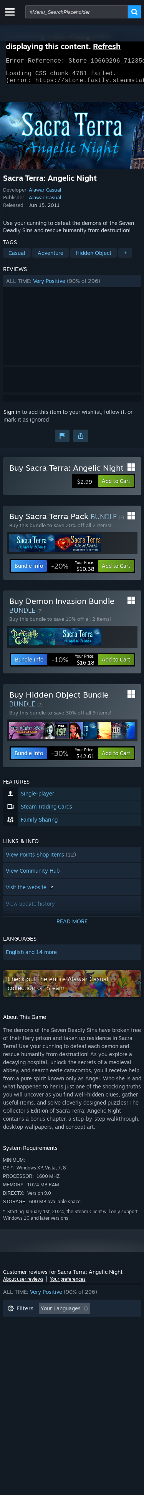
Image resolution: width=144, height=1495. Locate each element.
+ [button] (125, 257)
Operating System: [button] (31, 1348)
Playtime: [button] (19, 1336)
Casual (16, 257)
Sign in (11, 416)
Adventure (50, 257)
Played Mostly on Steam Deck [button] (83, 1336)
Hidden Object (93, 257)
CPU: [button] (75, 1348)
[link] (73, 570)
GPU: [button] (102, 1348)
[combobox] (76, 11)
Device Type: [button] (24, 1359)
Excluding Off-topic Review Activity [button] (52, 1324)
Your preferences (68, 1284)
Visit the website (30, 891)
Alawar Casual (45, 194)
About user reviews (23, 1284)
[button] (72, 285)
